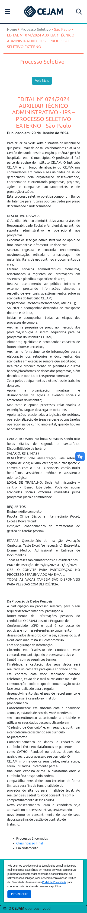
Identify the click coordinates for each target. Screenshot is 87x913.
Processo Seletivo (35, 29)
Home (12, 29)
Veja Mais (42, 80)
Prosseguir (19, 894)
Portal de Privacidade (54, 882)
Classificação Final (29, 843)
